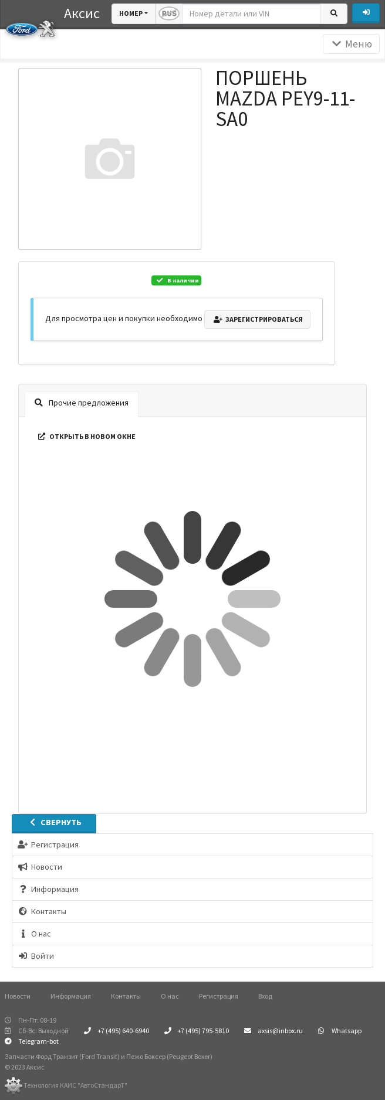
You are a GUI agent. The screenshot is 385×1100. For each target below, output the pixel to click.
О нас (170, 996)
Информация (70, 996)
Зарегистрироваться (257, 319)
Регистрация (218, 996)
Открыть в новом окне (86, 436)
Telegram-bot (32, 1041)
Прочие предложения (82, 402)
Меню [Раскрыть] (351, 44)
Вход (265, 996)
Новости (18, 996)
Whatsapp (340, 1030)
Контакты (126, 996)
